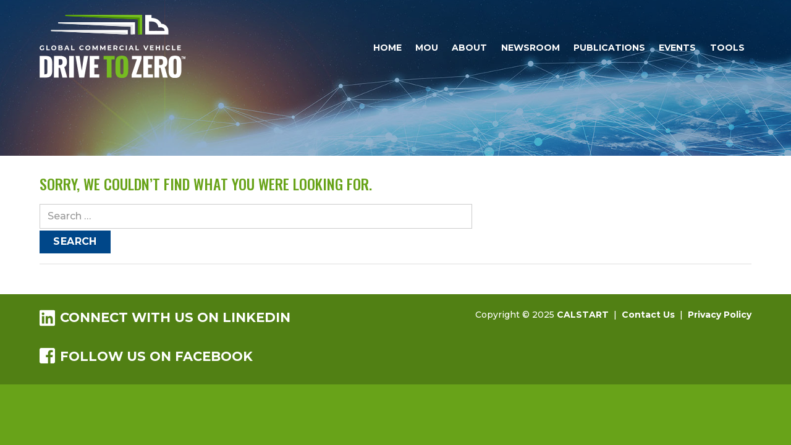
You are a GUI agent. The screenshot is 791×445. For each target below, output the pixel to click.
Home (387, 47)
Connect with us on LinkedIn (165, 317)
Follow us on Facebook (146, 356)
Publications (609, 47)
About (469, 47)
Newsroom (530, 47)
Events (677, 47)
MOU (426, 47)
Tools (727, 47)
